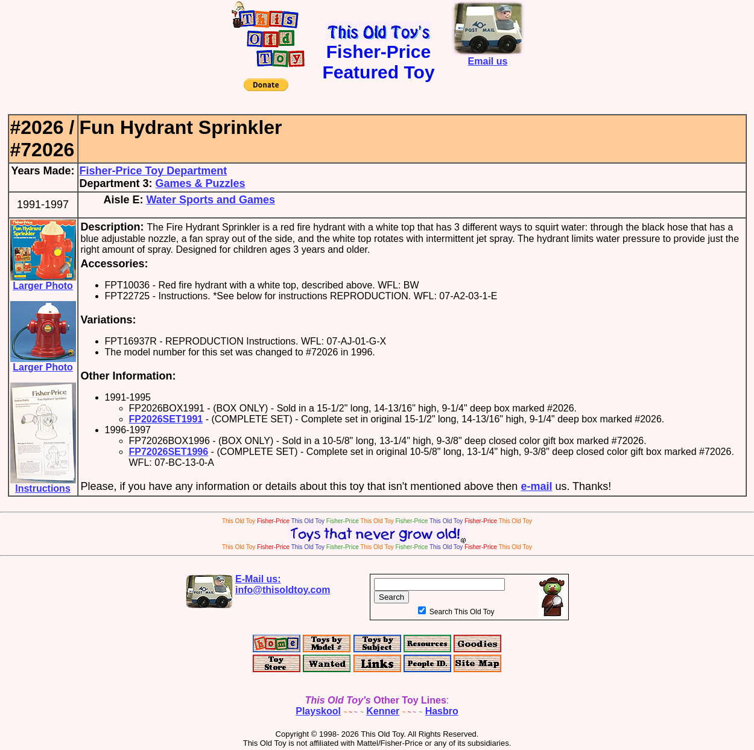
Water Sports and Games (211, 200)
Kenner (382, 711)
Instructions (43, 484)
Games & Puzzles (201, 183)
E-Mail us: (283, 584)
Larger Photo (43, 281)
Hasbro (441, 711)
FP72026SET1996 (169, 452)
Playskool (318, 711)
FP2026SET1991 (166, 419)
